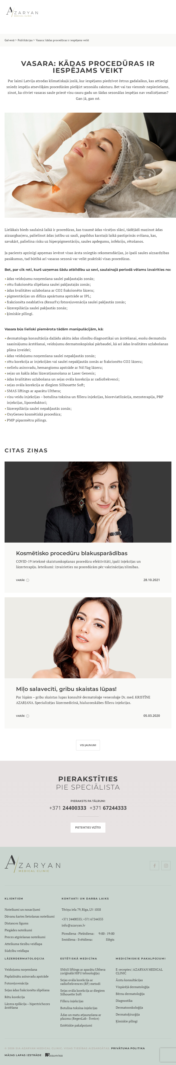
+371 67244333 (93, 919)
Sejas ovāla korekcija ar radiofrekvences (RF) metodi (80, 982)
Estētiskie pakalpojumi (76, 1025)
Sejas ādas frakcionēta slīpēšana (27, 990)
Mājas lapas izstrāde (23, 1055)
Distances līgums (16, 923)
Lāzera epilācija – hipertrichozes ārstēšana (27, 1006)
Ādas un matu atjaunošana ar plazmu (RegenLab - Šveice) (80, 1017)
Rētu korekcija (15, 997)
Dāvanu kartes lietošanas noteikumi (30, 916)
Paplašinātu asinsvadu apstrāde (27, 976)
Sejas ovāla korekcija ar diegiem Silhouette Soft (82, 992)
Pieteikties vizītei (88, 827)
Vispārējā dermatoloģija (132, 987)
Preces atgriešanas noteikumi (25, 937)
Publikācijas (25, 40)
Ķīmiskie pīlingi (127, 1021)
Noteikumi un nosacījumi (22, 909)
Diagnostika (124, 1001)
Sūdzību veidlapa (17, 951)
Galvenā (9, 40)
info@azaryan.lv (73, 925)
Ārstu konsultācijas (129, 980)
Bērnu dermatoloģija (130, 994)
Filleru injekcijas (71, 1001)
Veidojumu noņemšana (21, 969)
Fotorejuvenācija (16, 983)
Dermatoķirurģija (128, 1014)
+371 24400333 (72, 919)
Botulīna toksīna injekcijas (78, 1008)
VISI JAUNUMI (88, 745)
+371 (67, 808)
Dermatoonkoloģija (129, 1007)
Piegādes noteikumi (18, 930)
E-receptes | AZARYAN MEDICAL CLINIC (139, 971)
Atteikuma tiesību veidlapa (23, 944)
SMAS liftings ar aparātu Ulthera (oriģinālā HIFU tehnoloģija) (82, 971)
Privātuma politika (128, 1048)
